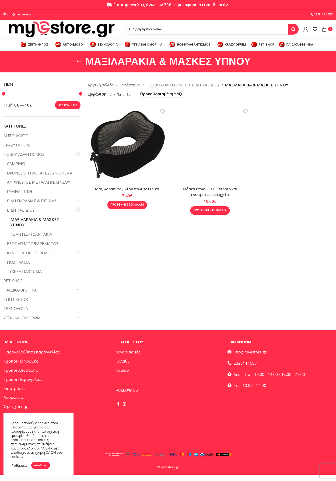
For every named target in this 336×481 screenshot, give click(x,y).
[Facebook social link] (118, 410)
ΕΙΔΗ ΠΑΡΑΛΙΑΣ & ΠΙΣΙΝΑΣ (32, 207)
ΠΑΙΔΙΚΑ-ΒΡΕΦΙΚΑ (20, 296)
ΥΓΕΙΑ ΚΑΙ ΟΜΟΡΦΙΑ (22, 324)
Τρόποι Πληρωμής (21, 367)
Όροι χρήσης (16, 412)
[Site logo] (62, 31)
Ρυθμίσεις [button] (20, 465)
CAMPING (16, 170)
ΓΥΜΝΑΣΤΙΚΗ (19, 197)
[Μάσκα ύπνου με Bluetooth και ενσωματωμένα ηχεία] (210, 149)
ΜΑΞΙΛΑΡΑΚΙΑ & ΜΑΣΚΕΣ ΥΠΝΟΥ (34, 228)
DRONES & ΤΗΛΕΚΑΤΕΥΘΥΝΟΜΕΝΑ (39, 179)
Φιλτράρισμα (67, 111)
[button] (126, 208)
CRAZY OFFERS (17, 151)
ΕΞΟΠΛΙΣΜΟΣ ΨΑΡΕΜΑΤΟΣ (33, 250)
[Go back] (79, 67)
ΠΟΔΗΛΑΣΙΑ (18, 268)
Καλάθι (122, 367)
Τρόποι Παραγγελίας (23, 385)
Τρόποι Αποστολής (21, 376)
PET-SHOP (13, 287)
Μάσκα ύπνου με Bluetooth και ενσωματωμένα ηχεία (210, 195)
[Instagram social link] (124, 410)
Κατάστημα (129, 91)
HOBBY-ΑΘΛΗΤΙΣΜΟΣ (24, 160)
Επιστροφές (14, 394)
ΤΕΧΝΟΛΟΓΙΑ (16, 315)
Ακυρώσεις (14, 403)
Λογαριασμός (128, 358)
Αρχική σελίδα (101, 91)
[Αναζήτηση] (212, 32)
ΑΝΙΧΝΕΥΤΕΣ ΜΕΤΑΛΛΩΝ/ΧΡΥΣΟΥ (38, 188)
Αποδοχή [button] (40, 465)
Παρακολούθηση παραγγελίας (32, 358)
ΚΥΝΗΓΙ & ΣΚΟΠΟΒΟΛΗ (28, 259)
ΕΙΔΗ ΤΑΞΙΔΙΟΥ (21, 216)
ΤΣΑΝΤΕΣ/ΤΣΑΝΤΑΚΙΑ (31, 240)
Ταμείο (122, 376)
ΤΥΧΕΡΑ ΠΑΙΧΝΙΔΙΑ (24, 278)
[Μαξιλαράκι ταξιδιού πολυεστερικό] (126, 149)
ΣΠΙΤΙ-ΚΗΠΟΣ (16, 305)
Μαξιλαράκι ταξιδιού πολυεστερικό (126, 193)
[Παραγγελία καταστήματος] (163, 100)
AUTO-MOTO (16, 142)
